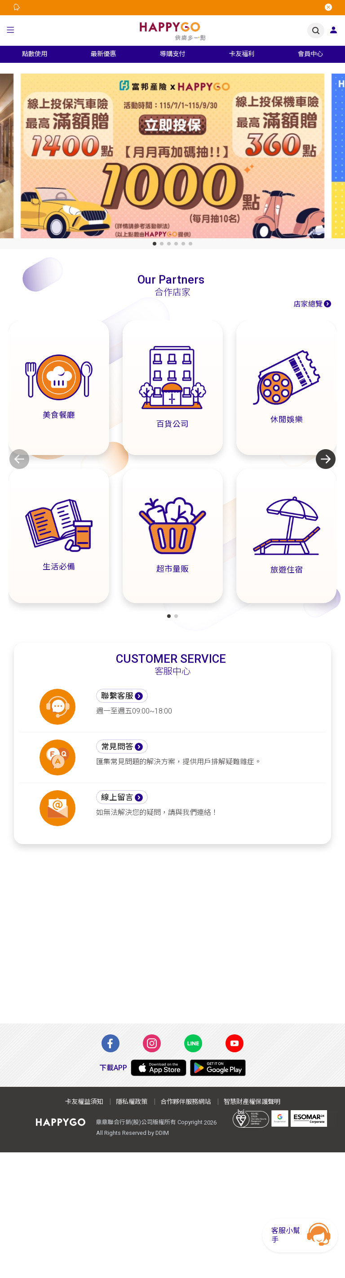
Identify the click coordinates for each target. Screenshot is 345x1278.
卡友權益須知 (84, 1102)
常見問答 (117, 746)
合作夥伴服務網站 (185, 1102)
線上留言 (117, 797)
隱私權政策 (131, 1102)
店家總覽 (308, 304)
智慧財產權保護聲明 (252, 1102)
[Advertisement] (172, 939)
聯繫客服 (117, 696)
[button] (10, 30)
